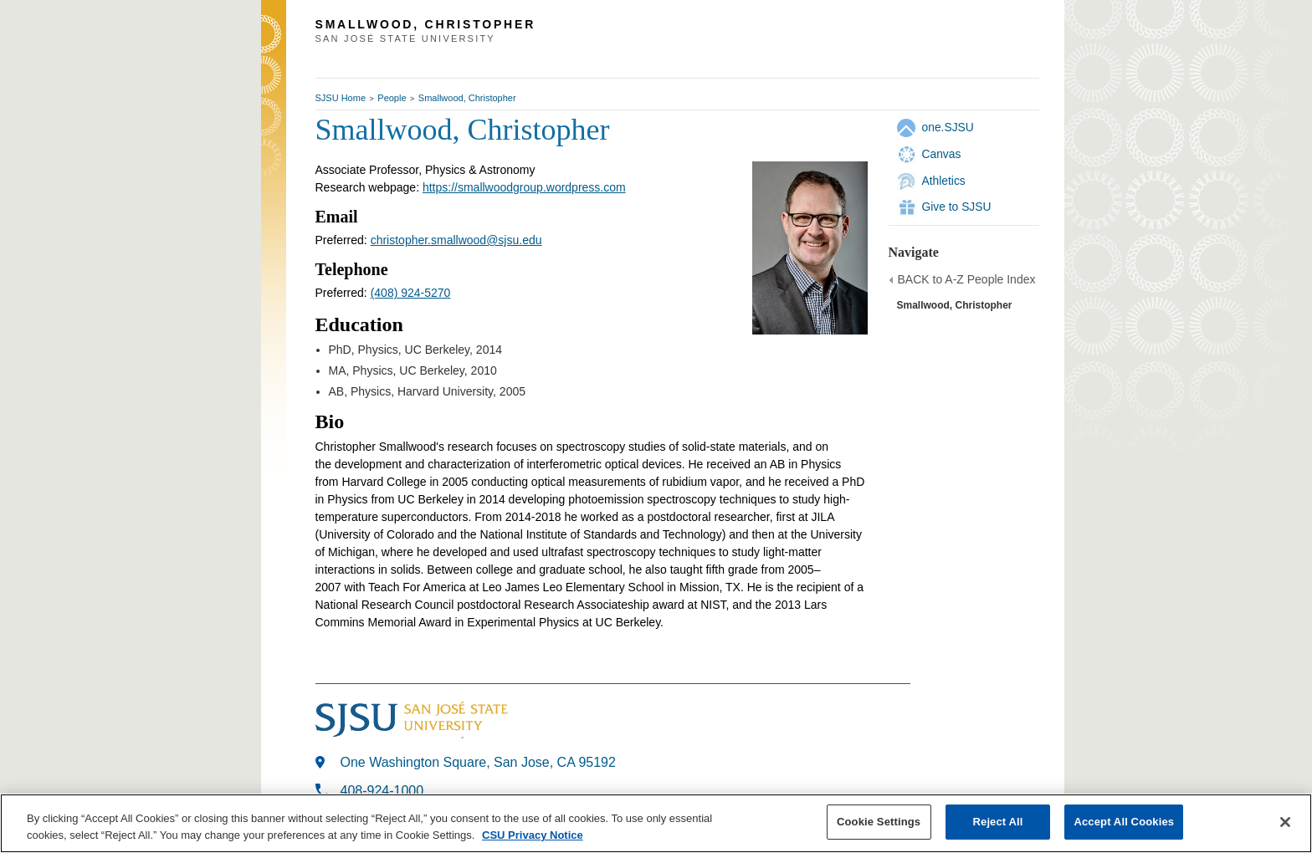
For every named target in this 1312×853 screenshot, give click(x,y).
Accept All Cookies (1124, 821)
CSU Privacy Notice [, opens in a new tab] (532, 835)
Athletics (944, 180)
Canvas (941, 154)
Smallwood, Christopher (467, 98)
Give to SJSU (957, 206)
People (391, 98)
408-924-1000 (382, 791)
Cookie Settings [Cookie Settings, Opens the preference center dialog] (878, 821)
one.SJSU (948, 127)
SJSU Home (340, 98)
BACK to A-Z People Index (967, 279)
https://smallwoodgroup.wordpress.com (524, 187)
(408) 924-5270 (411, 292)
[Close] (1285, 822)
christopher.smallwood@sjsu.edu (456, 240)
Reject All (998, 821)
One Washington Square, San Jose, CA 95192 (478, 762)
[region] (656, 823)
